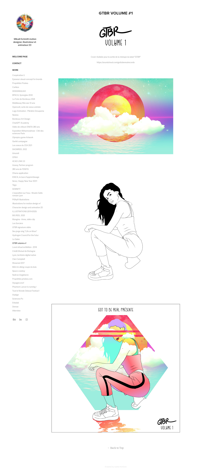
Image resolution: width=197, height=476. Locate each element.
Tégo (14, 185)
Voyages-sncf (18, 283)
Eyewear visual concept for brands (27, 79)
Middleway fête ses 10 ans (23, 103)
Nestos (15, 115)
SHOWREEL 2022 (19, 149)
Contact (16, 63)
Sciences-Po (17, 299)
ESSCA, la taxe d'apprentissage (25, 177)
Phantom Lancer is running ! (24, 287)
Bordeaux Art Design (21, 119)
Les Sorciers (17, 223)
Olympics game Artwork (22, 137)
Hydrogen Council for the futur (25, 235)
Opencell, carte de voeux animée (26, 107)
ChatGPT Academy (20, 123)
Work (15, 70)
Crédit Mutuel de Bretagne (23, 251)
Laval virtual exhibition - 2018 (24, 247)
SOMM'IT (16, 189)
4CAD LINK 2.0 (18, 161)
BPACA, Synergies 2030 (22, 95)
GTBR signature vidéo (21, 227)
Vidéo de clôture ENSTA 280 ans (26, 127)
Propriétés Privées (20, 83)
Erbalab (15, 303)
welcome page (19, 57)
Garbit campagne (19, 141)
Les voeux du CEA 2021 (22, 145)
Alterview (16, 311)
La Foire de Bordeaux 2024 (23, 99)
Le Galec (16, 239)
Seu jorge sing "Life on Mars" (24, 231)
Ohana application (20, 173)
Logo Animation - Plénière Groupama (28, 111)
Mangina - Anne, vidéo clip (23, 219)
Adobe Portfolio (120, 467)
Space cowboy (18, 271)
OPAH (15, 157)
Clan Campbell (18, 259)
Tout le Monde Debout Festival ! (26, 291)
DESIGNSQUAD (19, 91)
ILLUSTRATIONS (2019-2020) (24, 211)
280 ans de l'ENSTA (20, 169)
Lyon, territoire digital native (24, 255)
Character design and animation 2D (27, 207)
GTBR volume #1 (19, 243)
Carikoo (15, 87)
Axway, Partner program (22, 165)
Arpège (15, 295)
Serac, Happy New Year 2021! (24, 181)
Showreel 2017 (18, 263)
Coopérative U (18, 75)
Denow (15, 307)
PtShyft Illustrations (20, 199)
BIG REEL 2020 (18, 215)
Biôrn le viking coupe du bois (24, 267)
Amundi (15, 153)
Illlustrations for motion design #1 (26, 203)
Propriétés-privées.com (22, 279)
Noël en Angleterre (20, 275)
